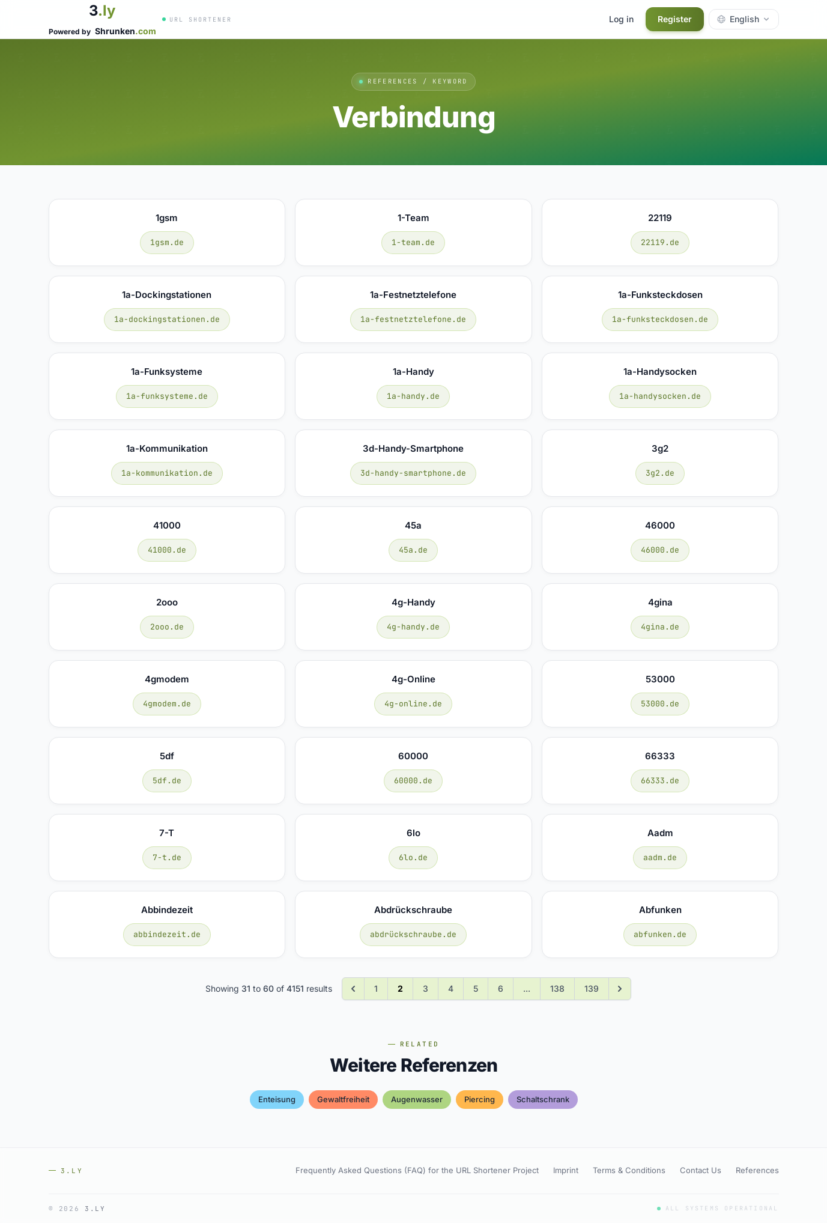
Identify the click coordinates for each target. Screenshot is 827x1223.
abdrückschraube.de (413, 934)
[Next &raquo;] (619, 988)
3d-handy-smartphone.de (413, 473)
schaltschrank (542, 1099)
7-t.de (167, 857)
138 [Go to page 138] (557, 988)
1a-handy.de (413, 396)
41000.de (167, 550)
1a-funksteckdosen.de (660, 319)
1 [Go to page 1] (376, 988)
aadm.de (660, 857)
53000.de (660, 704)
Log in (621, 19)
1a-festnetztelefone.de (413, 319)
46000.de (660, 550)
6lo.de (413, 857)
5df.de (167, 780)
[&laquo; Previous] (353, 988)
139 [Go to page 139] (591, 988)
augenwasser (417, 1099)
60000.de (413, 780)
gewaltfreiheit (343, 1099)
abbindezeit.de (167, 934)
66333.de (660, 780)
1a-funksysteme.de (167, 396)
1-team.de (413, 242)
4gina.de (660, 627)
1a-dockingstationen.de (167, 319)
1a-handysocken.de (660, 396)
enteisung (276, 1099)
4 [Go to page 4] (450, 988)
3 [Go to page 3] (425, 988)
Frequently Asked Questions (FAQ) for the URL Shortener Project (417, 1170)
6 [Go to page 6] (500, 988)
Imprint (565, 1170)
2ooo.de (167, 627)
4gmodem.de (167, 704)
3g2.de (660, 473)
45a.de (413, 550)
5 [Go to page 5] (475, 988)
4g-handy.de (413, 627)
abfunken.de (660, 934)
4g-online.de (413, 704)
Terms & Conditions (629, 1170)
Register (675, 19)
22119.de (660, 242)
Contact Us (700, 1170)
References (757, 1170)
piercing (479, 1099)
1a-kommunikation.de (167, 473)
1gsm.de (167, 242)
